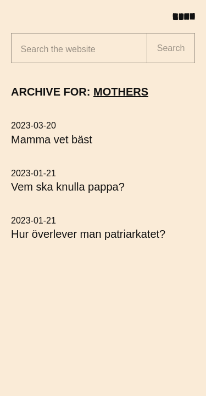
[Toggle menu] (188, 16)
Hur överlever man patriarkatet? (88, 234)
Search (171, 48)
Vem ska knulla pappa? (68, 187)
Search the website (58, 49)
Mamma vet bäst (51, 139)
